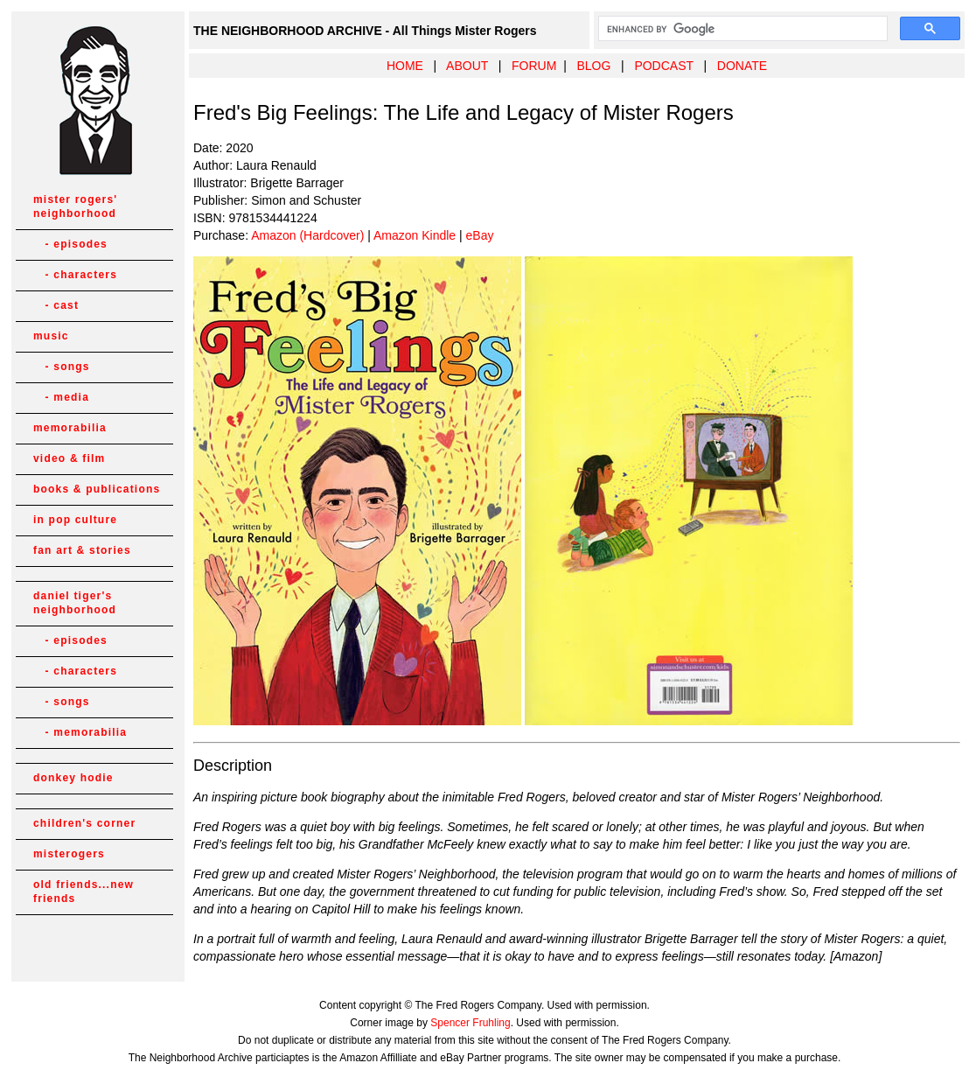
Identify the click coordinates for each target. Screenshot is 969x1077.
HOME (405, 66)
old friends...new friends (83, 891)
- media (61, 397)
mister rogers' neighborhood (75, 206)
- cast (56, 305)
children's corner (84, 823)
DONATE (742, 66)
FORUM (534, 66)
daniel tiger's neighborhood (74, 603)
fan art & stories (82, 550)
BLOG (593, 66)
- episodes (70, 244)
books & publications (96, 489)
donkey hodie (73, 778)
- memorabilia (80, 732)
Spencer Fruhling (470, 1023)
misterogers (69, 854)
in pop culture (75, 520)
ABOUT (467, 66)
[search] (741, 29)
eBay (480, 235)
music (51, 336)
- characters (75, 275)
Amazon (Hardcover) (307, 235)
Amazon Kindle (414, 235)
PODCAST (663, 66)
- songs (61, 366)
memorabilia (70, 428)
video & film (69, 458)
